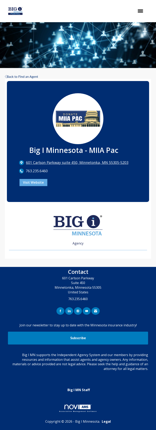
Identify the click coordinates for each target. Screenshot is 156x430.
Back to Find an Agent (21, 76)
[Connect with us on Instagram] (78, 311)
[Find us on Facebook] (60, 311)
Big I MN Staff (78, 390)
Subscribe (78, 338)
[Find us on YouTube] (87, 311)
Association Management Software (78, 408)
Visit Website (33, 182)
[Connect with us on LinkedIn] (69, 311)
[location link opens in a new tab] (77, 162)
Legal (106, 421)
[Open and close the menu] (90, 11)
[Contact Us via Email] (95, 311)
